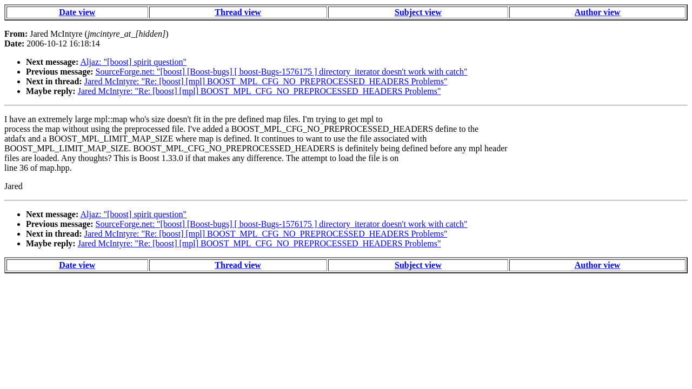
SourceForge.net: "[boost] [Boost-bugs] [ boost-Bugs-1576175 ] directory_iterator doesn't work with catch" (282, 71)
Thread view (238, 12)
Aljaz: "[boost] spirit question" (133, 61)
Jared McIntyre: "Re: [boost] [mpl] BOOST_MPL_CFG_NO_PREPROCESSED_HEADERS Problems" (266, 81)
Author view (598, 12)
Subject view (418, 12)
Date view (77, 12)
